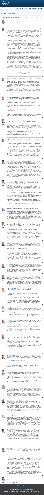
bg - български (16, 8)
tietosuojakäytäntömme (28, 493)
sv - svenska (42, 8)
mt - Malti (33, 8)
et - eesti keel (22, 8)
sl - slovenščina (40, 8)
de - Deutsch (21, 8)
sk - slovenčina (39, 8)
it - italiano (29, 8)
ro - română (38, 8)
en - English (24, 8)
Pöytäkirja (41, 17)
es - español (17, 8)
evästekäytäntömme (36, 493)
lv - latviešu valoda (30, 8)
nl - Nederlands (34, 8)
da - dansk (20, 8)
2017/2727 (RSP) (17, 21)
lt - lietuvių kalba (31, 8)
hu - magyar (32, 8)
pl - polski (35, 8)
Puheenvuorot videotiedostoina (32, 17)
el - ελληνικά (23, 8)
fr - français (25, 8)
